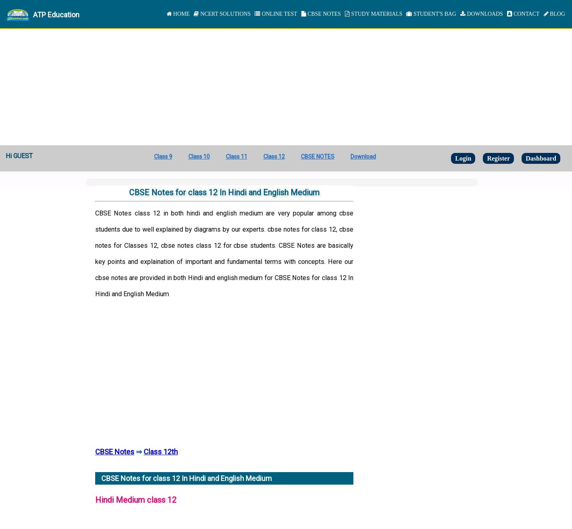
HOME (178, 14)
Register (498, 158)
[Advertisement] (286, 84)
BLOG (554, 14)
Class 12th (161, 451)
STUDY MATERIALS (373, 14)
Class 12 (274, 156)
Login (463, 158)
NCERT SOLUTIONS (222, 14)
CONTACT (523, 14)
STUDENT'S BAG (431, 14)
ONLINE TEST (276, 14)
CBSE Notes (114, 451)
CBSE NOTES (321, 14)
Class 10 (199, 156)
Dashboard (541, 158)
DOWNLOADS (481, 14)
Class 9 (163, 156)
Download (363, 156)
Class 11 (236, 156)
